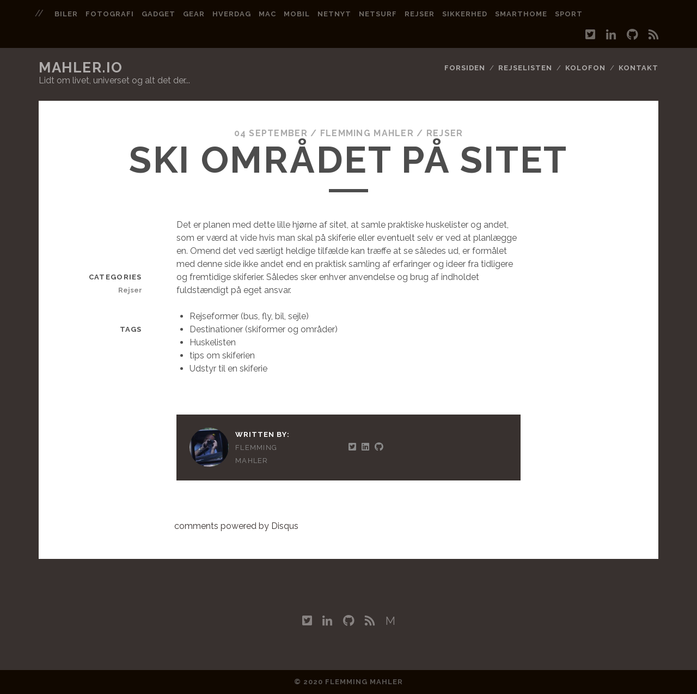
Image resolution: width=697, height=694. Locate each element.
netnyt (334, 14)
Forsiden (464, 68)
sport (569, 14)
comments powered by (236, 526)
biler (66, 14)
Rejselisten (525, 68)
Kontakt (638, 68)
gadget (158, 14)
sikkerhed (464, 14)
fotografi (109, 14)
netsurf (378, 14)
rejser (420, 14)
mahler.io (81, 67)
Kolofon (585, 68)
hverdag (231, 14)
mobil (297, 14)
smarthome (521, 14)
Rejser (444, 133)
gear (194, 14)
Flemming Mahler (367, 133)
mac (267, 14)
